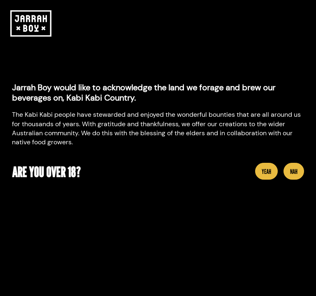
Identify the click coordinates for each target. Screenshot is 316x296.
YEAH (266, 172)
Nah (293, 172)
